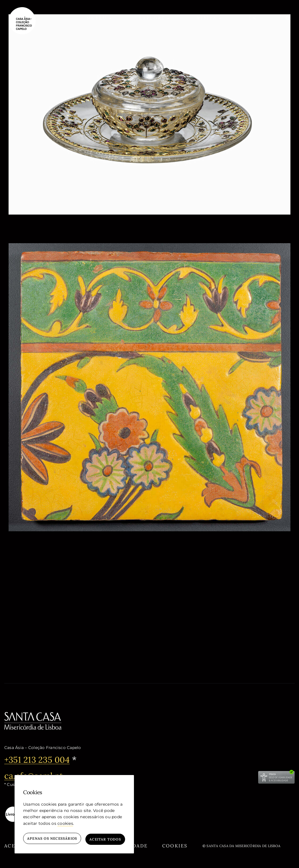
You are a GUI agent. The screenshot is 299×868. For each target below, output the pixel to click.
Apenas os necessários (52, 839)
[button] (99, 18)
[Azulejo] (149, 246)
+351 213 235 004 (38, 759)
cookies (65, 824)
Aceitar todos (105, 839)
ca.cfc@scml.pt (34, 775)
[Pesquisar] (288, 18)
